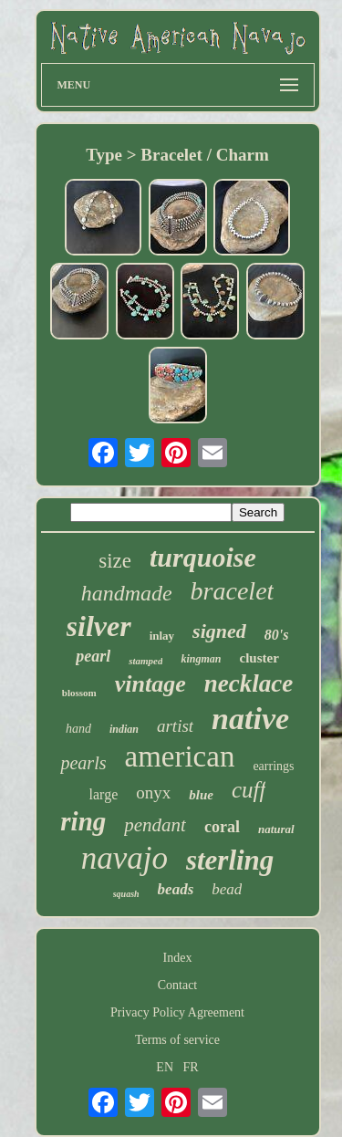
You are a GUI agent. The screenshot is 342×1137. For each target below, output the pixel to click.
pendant (155, 825)
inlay (162, 635)
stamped (145, 660)
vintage (150, 684)
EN (164, 1067)
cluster (258, 658)
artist (175, 725)
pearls (83, 763)
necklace (248, 683)
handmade (126, 593)
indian (124, 729)
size (114, 560)
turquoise (203, 557)
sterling (230, 860)
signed (219, 631)
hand (78, 728)
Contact (178, 985)
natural (276, 829)
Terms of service (177, 1040)
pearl (93, 656)
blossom (79, 692)
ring (83, 821)
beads (176, 889)
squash (126, 894)
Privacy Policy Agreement (177, 1012)
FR (191, 1067)
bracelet (233, 591)
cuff (249, 789)
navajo (124, 858)
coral (222, 827)
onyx (153, 792)
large (104, 794)
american (179, 756)
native (250, 718)
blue (201, 795)
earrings (273, 766)
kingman (201, 658)
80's (276, 634)
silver (99, 626)
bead (227, 889)
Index (177, 958)
